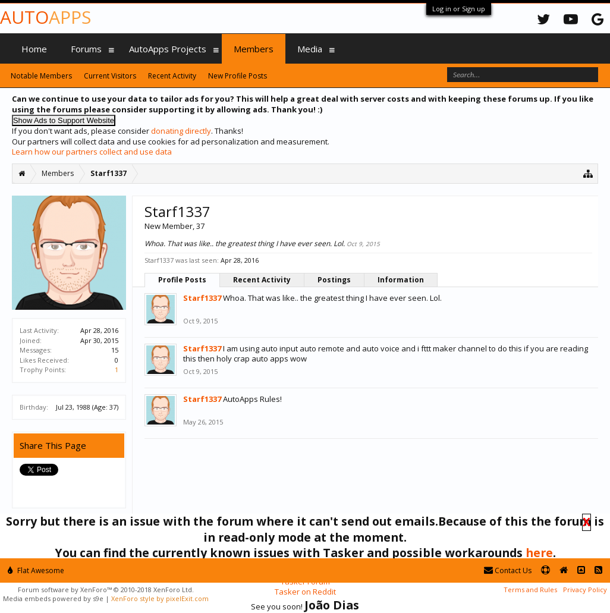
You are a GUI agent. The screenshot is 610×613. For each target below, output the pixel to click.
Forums (86, 49)
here (539, 553)
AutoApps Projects (167, 49)
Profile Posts (182, 280)
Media (309, 49)
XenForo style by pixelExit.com (160, 598)
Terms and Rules (530, 589)
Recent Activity (262, 280)
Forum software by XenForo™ (106, 589)
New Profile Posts (237, 76)
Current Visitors (110, 76)
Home (34, 49)
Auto (45, 17)
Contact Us (508, 570)
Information (401, 280)
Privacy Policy (585, 589)
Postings (334, 280)
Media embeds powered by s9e (53, 598)
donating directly (181, 130)
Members (253, 49)
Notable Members (41, 76)
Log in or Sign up (458, 8)
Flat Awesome (36, 570)
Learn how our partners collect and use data (92, 151)
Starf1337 (202, 298)
